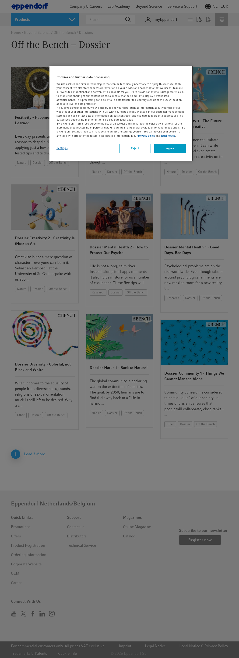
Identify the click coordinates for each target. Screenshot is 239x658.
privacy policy (146, 135)
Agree (170, 148)
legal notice (168, 135)
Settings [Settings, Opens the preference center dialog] (62, 148)
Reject (135, 148)
